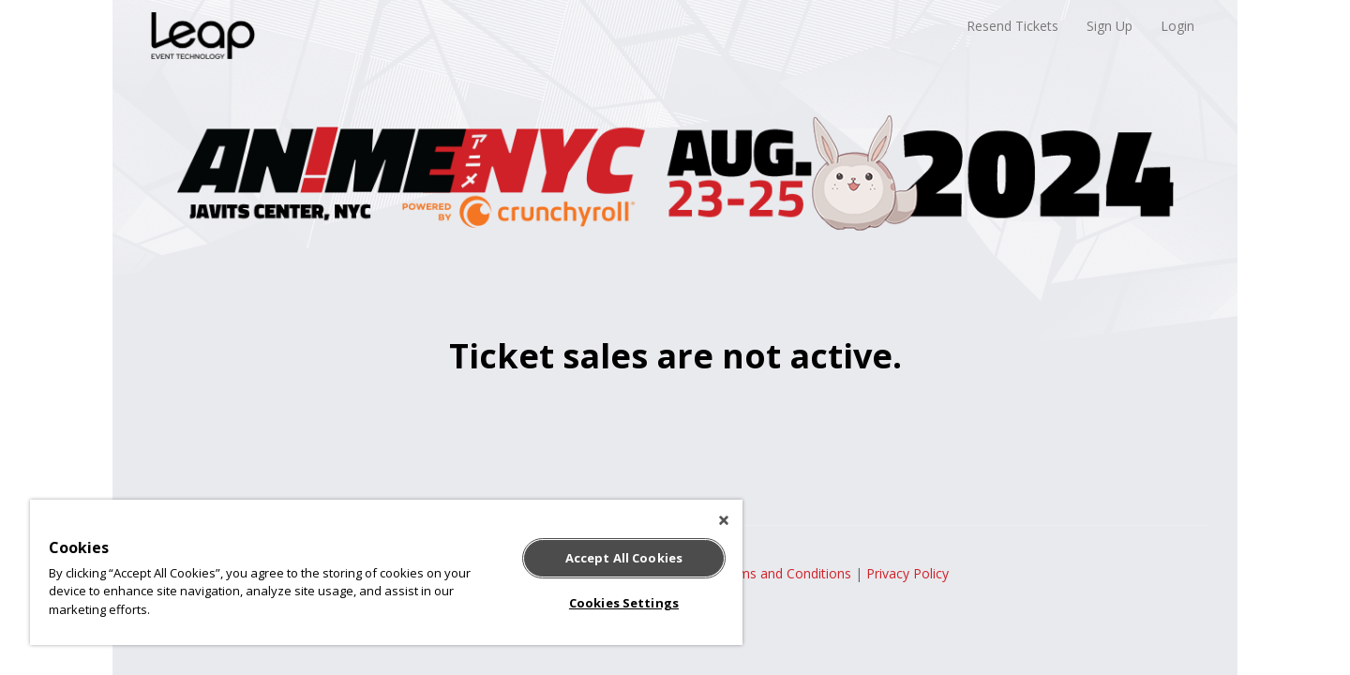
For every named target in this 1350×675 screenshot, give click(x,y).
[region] (386, 572)
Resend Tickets (1012, 26)
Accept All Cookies (623, 557)
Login (1177, 26)
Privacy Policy (907, 573)
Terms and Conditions (784, 573)
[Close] (723, 520)
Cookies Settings (624, 602)
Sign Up (1109, 26)
